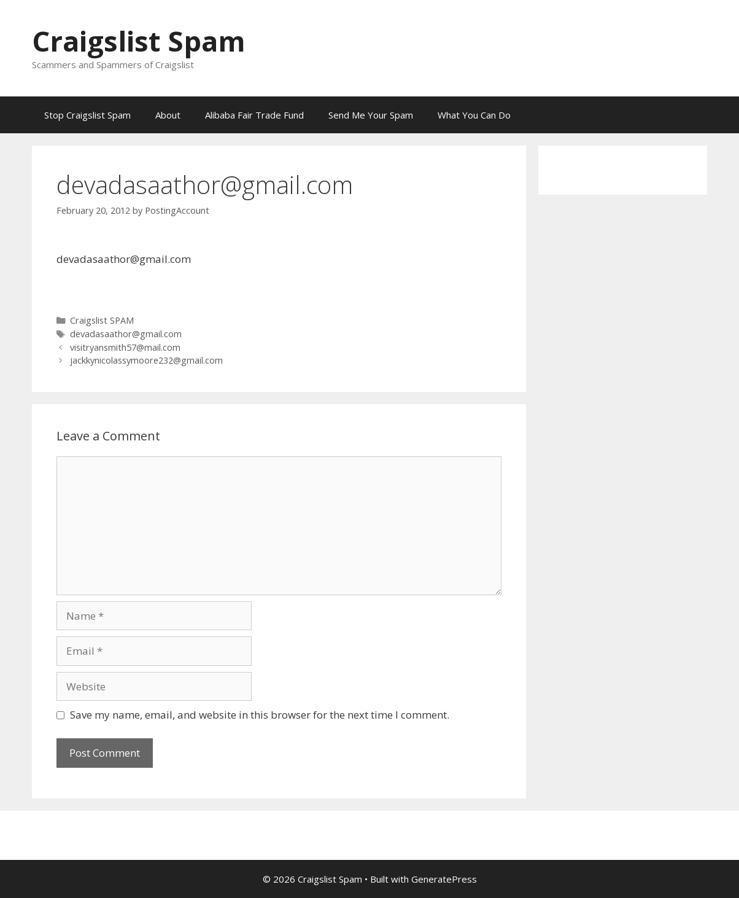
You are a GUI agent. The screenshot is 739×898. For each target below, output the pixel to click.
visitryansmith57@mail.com (125, 347)
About (167, 115)
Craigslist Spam (139, 41)
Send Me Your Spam (370, 115)
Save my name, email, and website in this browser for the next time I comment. (259, 715)
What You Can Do (474, 115)
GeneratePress (444, 879)
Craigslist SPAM (102, 320)
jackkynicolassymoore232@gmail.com (146, 360)
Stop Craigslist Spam (87, 115)
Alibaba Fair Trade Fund (254, 115)
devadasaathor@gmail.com (126, 334)
